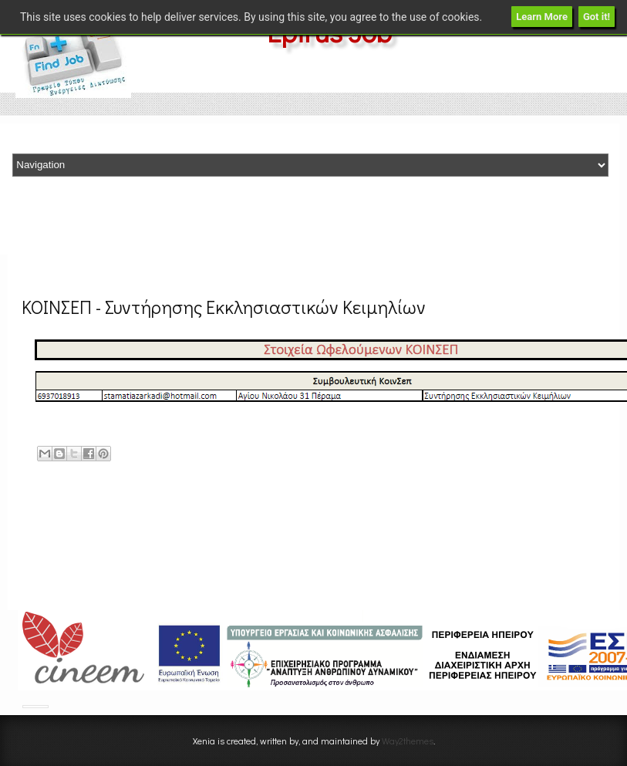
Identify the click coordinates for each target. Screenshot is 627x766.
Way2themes (407, 740)
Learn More (542, 16)
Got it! (596, 16)
